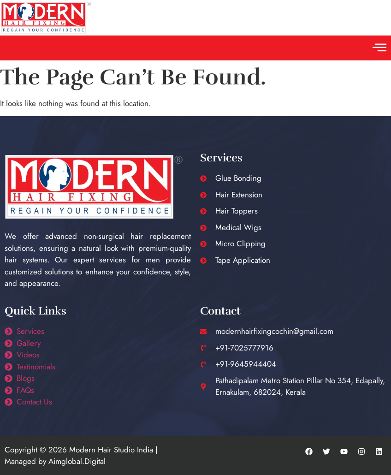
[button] (379, 48)
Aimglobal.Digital (77, 461)
